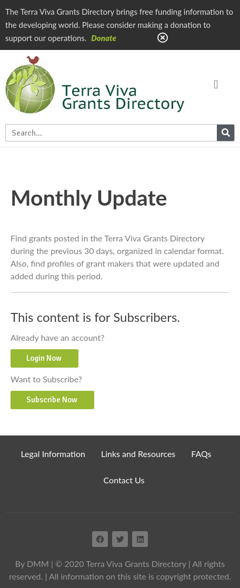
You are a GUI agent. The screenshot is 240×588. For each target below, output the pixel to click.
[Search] (225, 133)
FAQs (201, 454)
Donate (103, 38)
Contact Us (124, 480)
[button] (216, 84)
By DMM (32, 564)
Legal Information (53, 454)
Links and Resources (138, 454)
